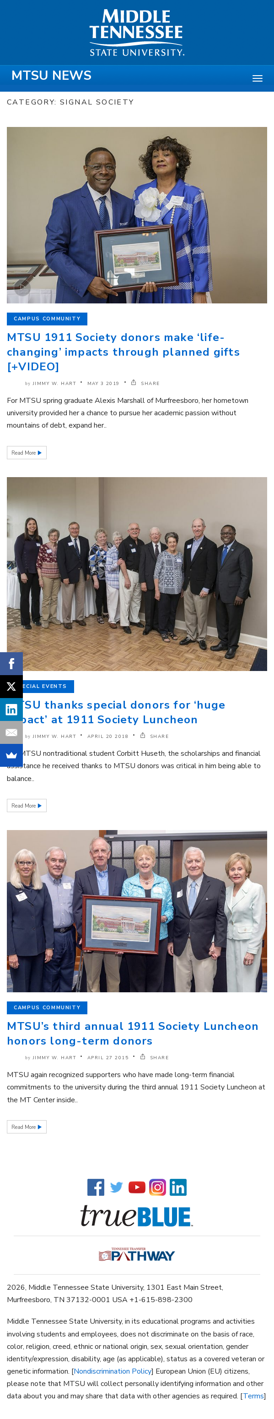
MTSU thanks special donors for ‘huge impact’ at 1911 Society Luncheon (116, 712)
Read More (24, 453)
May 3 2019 (103, 383)
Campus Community (47, 318)
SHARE (145, 383)
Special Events (40, 686)
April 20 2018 (108, 736)
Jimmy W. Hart (54, 383)
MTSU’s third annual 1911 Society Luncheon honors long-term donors (133, 1033)
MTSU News (51, 75)
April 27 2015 (108, 1058)
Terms (253, 1396)
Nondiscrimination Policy (112, 1371)
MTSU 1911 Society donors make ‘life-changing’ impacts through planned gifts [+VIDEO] (123, 352)
